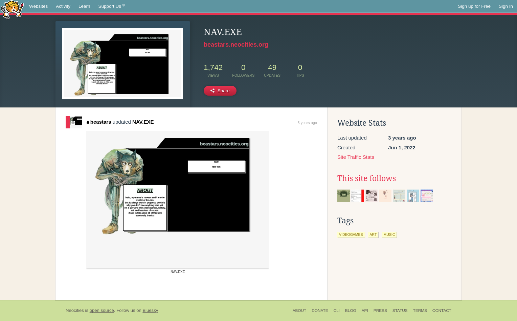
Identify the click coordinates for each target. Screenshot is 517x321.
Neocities (75, 310)
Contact (441, 310)
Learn (84, 6)
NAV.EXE (143, 122)
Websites (38, 6)
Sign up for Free (474, 6)
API (365, 310)
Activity (63, 6)
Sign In (506, 6)
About (300, 310)
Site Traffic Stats (355, 157)
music (389, 234)
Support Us (111, 6)
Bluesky (150, 310)
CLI (337, 310)
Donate (320, 310)
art (373, 234)
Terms (420, 310)
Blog (350, 310)
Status (400, 310)
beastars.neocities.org (236, 44)
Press (380, 310)
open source (102, 310)
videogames (351, 234)
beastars (99, 122)
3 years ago (307, 123)
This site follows (366, 178)
